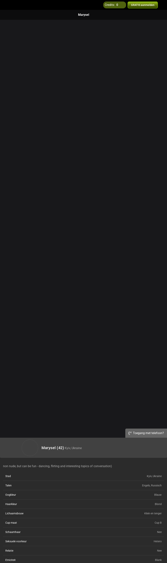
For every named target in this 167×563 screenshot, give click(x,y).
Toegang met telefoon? (146, 433)
